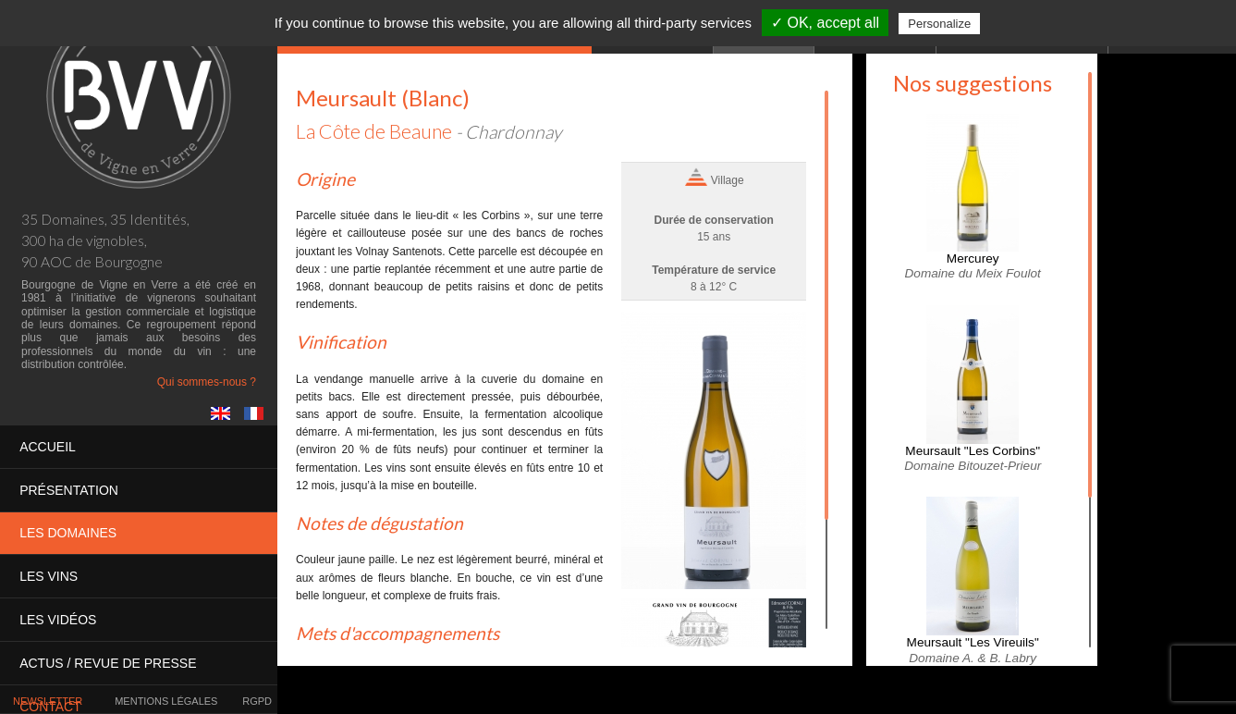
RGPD (257, 701)
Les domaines (67, 532)
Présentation (68, 489)
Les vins (48, 575)
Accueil (47, 446)
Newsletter (47, 701)
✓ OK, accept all (825, 23)
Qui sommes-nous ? (206, 381)
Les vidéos (57, 618)
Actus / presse (107, 661)
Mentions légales (166, 701)
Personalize (939, 24)
